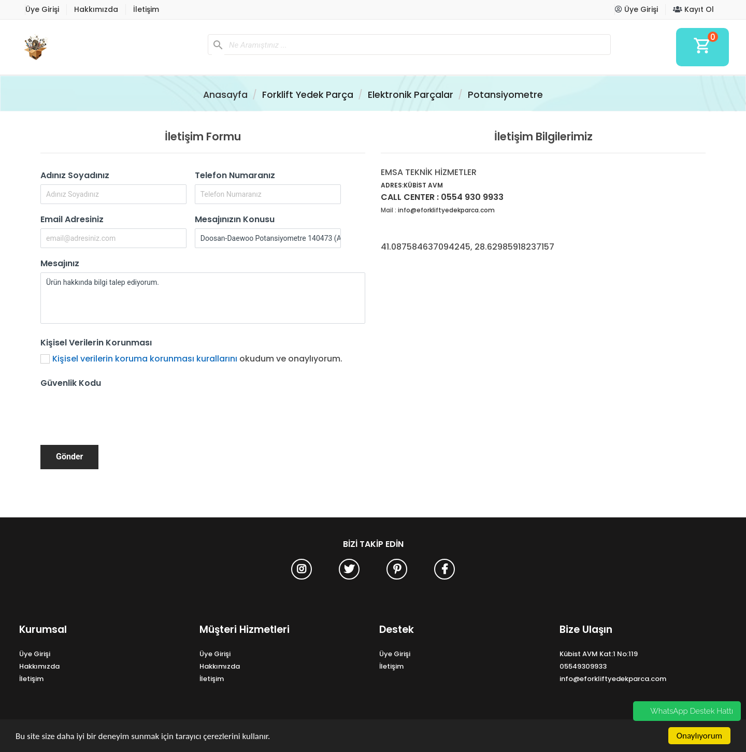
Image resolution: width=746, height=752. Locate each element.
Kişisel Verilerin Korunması (96, 343)
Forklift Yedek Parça (307, 95)
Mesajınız (59, 263)
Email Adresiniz (72, 219)
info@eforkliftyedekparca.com (446, 210)
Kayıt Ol (693, 9)
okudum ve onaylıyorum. (197, 359)
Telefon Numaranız (235, 175)
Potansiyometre (505, 95)
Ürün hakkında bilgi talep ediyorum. (202, 298)
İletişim (146, 9)
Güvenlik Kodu (70, 383)
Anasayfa (225, 95)
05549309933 (583, 666)
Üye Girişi (42, 9)
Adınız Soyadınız (74, 175)
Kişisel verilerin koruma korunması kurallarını (144, 359)
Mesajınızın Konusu (235, 219)
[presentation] (119, 412)
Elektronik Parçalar (410, 95)
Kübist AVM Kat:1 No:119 (599, 654)
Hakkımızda (96, 9)
